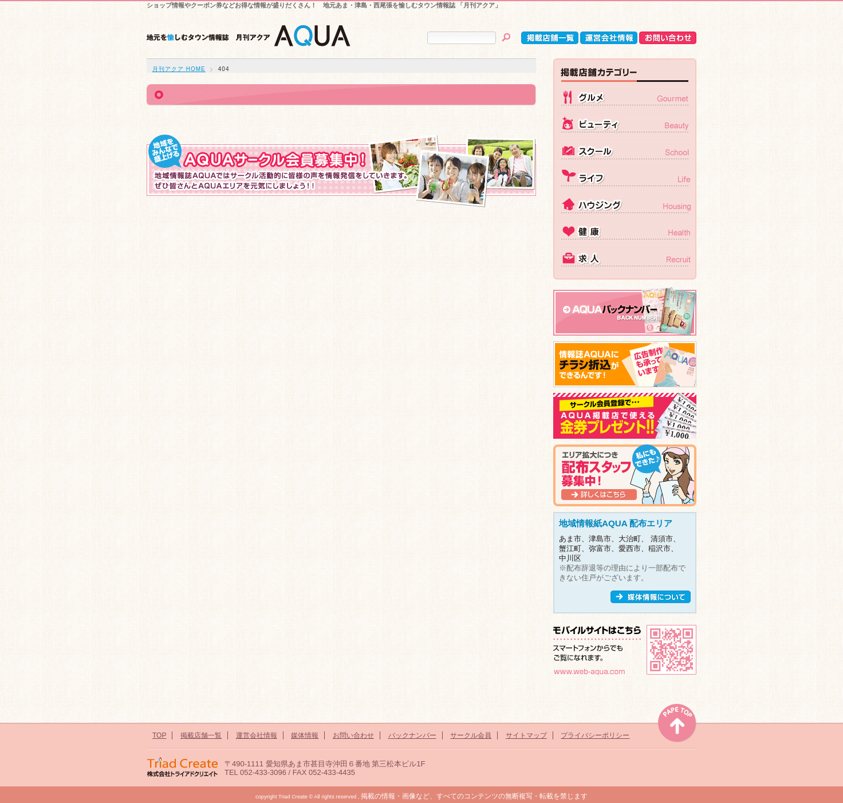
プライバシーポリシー (595, 735)
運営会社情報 (256, 735)
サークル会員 (470, 735)
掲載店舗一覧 (201, 735)
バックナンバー (412, 735)
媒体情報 (304, 735)
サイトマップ (526, 735)
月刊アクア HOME (179, 69)
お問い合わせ (353, 735)
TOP (159, 735)
